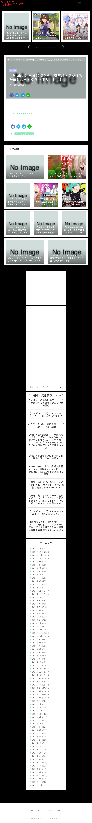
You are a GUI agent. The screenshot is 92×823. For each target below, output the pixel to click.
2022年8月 (37, 681)
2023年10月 (37, 636)
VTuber (19, 60)
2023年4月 (37, 655)
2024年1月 (37, 626)
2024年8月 (37, 603)
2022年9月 (37, 678)
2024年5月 (37, 613)
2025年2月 (37, 584)
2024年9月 (37, 600)
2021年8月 (37, 720)
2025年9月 (37, 561)
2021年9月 (37, 717)
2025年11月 (37, 555)
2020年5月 (37, 769)
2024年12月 (37, 591)
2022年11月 (37, 671)
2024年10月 (37, 597)
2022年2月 (37, 701)
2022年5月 (37, 691)
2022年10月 (37, 675)
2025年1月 (37, 587)
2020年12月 (37, 746)
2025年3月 (37, 581)
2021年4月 (37, 733)
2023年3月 (37, 659)
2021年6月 (37, 727)
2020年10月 (37, 752)
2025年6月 (37, 571)
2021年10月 (37, 714)
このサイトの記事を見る (21, 113)
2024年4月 (37, 616)
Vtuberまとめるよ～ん (24, 134)
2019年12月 (37, 785)
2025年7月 (37, 568)
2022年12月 (37, 668)
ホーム (10, 60)
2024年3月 (37, 620)
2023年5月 (37, 652)
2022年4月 (37, 694)
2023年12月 (37, 629)
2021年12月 (37, 707)
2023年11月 (37, 633)
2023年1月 (37, 665)
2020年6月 (37, 765)
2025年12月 (37, 552)
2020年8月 (37, 759)
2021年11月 (37, 710)
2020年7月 (37, 762)
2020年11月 (37, 749)
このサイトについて (35, 810)
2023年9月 (37, 639)
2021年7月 (37, 723)
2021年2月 (37, 740)
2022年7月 (37, 684)
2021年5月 (37, 730)
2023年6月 (37, 649)
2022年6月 (37, 688)
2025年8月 (37, 565)
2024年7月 (37, 607)
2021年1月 (37, 743)
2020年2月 (37, 778)
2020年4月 (37, 772)
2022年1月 (37, 704)
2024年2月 (37, 623)
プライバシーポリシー (55, 810)
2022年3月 (37, 697)
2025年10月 (37, 558)
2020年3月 (37, 775)
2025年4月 (37, 578)
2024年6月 (37, 610)
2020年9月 (37, 756)
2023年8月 (37, 642)
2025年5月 (37, 574)
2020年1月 (37, 782)
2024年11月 (37, 594)
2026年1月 (37, 548)
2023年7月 (37, 646)
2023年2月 (37, 662)
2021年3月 (37, 736)
